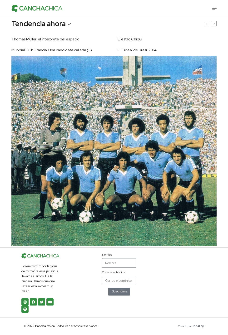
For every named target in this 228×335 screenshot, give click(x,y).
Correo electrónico (113, 272)
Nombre (107, 254)
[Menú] (214, 8)
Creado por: (191, 326)
